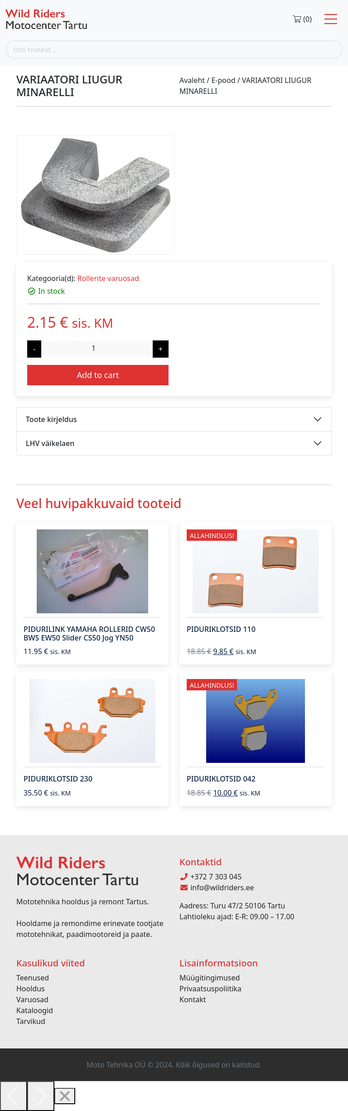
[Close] (64, 1096)
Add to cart (98, 374)
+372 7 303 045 (210, 877)
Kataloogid (34, 1010)
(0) (302, 19)
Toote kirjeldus (51, 419)
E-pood (223, 80)
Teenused (32, 978)
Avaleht (192, 80)
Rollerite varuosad (108, 278)
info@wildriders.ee (216, 888)
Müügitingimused (209, 978)
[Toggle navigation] (331, 19)
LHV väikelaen (50, 443)
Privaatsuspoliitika (210, 989)
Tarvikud (30, 1021)
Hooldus (30, 989)
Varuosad (32, 999)
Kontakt (192, 999)
